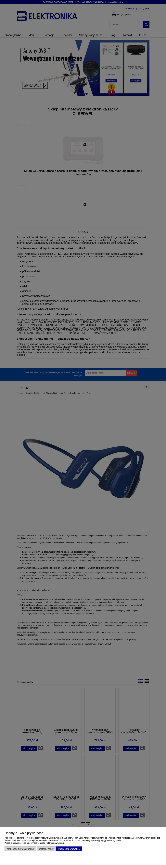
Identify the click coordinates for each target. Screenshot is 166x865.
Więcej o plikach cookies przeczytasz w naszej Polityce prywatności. (34, 843)
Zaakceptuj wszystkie (69, 849)
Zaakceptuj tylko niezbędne (20, 849)
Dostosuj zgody (46, 849)
